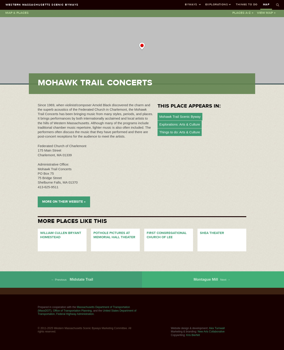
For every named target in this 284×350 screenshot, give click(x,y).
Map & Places (17, 12)
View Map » (266, 12)
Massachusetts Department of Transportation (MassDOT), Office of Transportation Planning (84, 309)
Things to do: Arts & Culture (179, 132)
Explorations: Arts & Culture (179, 124)
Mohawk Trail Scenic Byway (180, 116)
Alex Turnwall (217, 328)
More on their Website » (64, 202)
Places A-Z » (242, 12)
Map (266, 4)
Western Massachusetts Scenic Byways (42, 4)
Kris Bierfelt (193, 335)
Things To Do (246, 4)
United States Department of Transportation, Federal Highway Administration (87, 312)
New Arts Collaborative (211, 331)
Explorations (216, 4)
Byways (191, 4)
